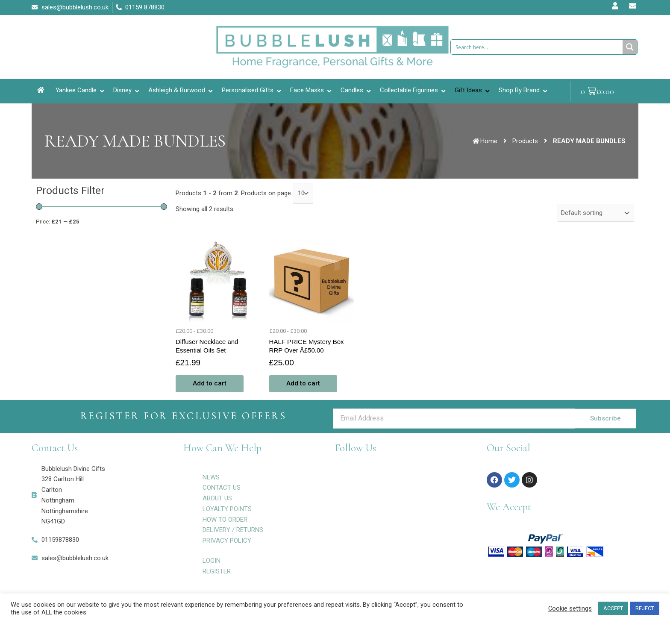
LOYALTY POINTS (227, 509)
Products (525, 141)
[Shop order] (596, 213)
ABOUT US (217, 498)
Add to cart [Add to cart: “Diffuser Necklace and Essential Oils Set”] (209, 383)
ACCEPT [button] (613, 608)
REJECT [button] (644, 608)
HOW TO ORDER (225, 519)
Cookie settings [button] (570, 608)
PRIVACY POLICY (227, 540)
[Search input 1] (537, 47)
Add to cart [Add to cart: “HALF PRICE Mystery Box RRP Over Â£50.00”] (303, 383)
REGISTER (217, 571)
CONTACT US (222, 487)
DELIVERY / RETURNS (233, 530)
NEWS (211, 477)
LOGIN (211, 560)
